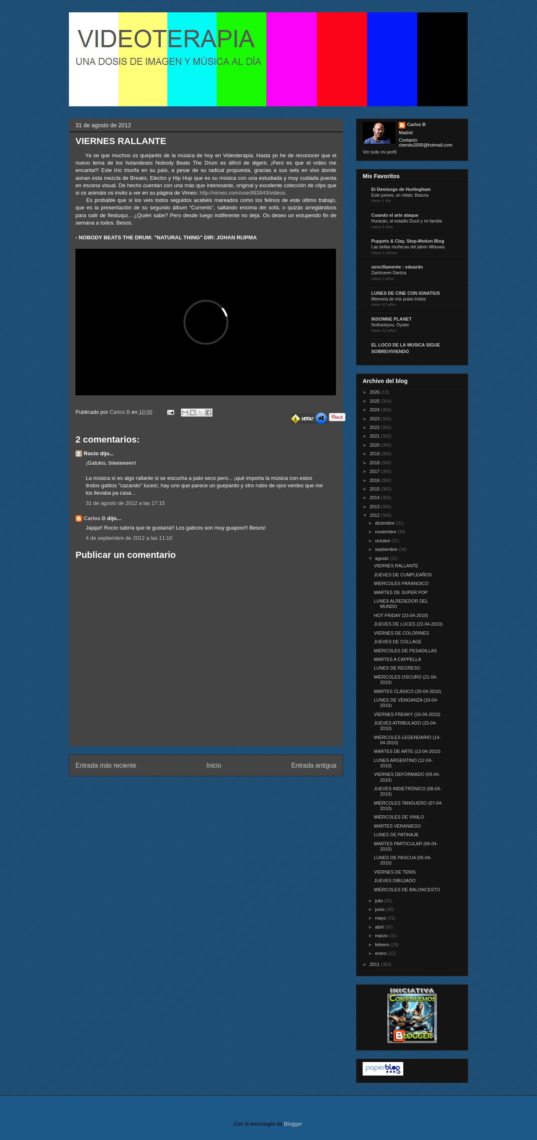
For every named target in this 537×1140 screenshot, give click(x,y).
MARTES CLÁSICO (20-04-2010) (407, 691)
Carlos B (120, 412)
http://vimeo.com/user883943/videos (243, 193)
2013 (375, 506)
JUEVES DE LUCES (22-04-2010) (408, 624)
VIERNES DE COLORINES (401, 633)
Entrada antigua (313, 765)
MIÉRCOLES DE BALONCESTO (407, 889)
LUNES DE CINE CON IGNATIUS (405, 293)
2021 (375, 436)
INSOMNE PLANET (391, 319)
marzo (382, 935)
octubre (383, 540)
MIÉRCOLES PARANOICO (401, 583)
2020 (375, 445)
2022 (375, 427)
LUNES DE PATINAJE (396, 834)
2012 (375, 515)
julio (379, 900)
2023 (375, 418)
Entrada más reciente (105, 765)
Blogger (293, 1124)
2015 (375, 488)
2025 (375, 401)
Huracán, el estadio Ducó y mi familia (406, 221)
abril (380, 926)
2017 (375, 471)
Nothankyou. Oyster (390, 325)
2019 (375, 453)
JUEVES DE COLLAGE (397, 641)
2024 (375, 409)
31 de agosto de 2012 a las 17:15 (125, 503)
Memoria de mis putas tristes (398, 299)
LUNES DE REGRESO (397, 667)
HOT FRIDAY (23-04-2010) (401, 615)
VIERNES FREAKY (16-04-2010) (407, 714)
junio (380, 909)
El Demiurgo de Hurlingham (401, 189)
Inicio (213, 765)
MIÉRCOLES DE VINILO (399, 816)
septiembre (386, 549)
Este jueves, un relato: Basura (399, 195)
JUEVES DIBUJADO (394, 880)
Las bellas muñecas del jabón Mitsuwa (408, 247)
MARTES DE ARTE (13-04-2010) (407, 751)
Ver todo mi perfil (380, 151)
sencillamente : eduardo (397, 266)
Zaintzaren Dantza (388, 273)
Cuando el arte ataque (394, 215)
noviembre (386, 531)
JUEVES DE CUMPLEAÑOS (403, 574)
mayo (381, 917)
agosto (382, 558)
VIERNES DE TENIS (395, 871)
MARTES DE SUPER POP (400, 592)
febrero (383, 944)
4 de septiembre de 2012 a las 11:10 (129, 538)
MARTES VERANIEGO (397, 825)
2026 (375, 392)
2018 (375, 462)
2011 (375, 964)
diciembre (385, 523)
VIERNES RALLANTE (396, 565)
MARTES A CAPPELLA (397, 659)
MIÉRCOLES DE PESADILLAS (405, 650)
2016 (375, 480)
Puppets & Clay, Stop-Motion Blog (407, 241)
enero (381, 953)
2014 (375, 497)
